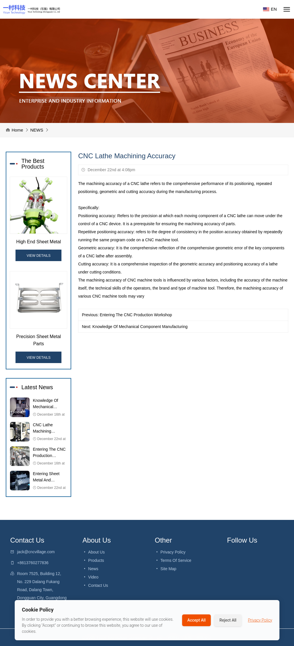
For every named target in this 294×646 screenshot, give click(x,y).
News (90, 568)
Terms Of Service (173, 560)
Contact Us (95, 585)
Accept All (196, 620)
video (90, 577)
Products (93, 560)
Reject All (227, 620)
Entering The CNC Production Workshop (136, 315)
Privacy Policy (170, 552)
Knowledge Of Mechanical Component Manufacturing (140, 326)
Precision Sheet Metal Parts (38, 340)
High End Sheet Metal (38, 241)
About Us (93, 552)
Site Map (165, 568)
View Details (39, 256)
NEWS (36, 130)
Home (17, 130)
